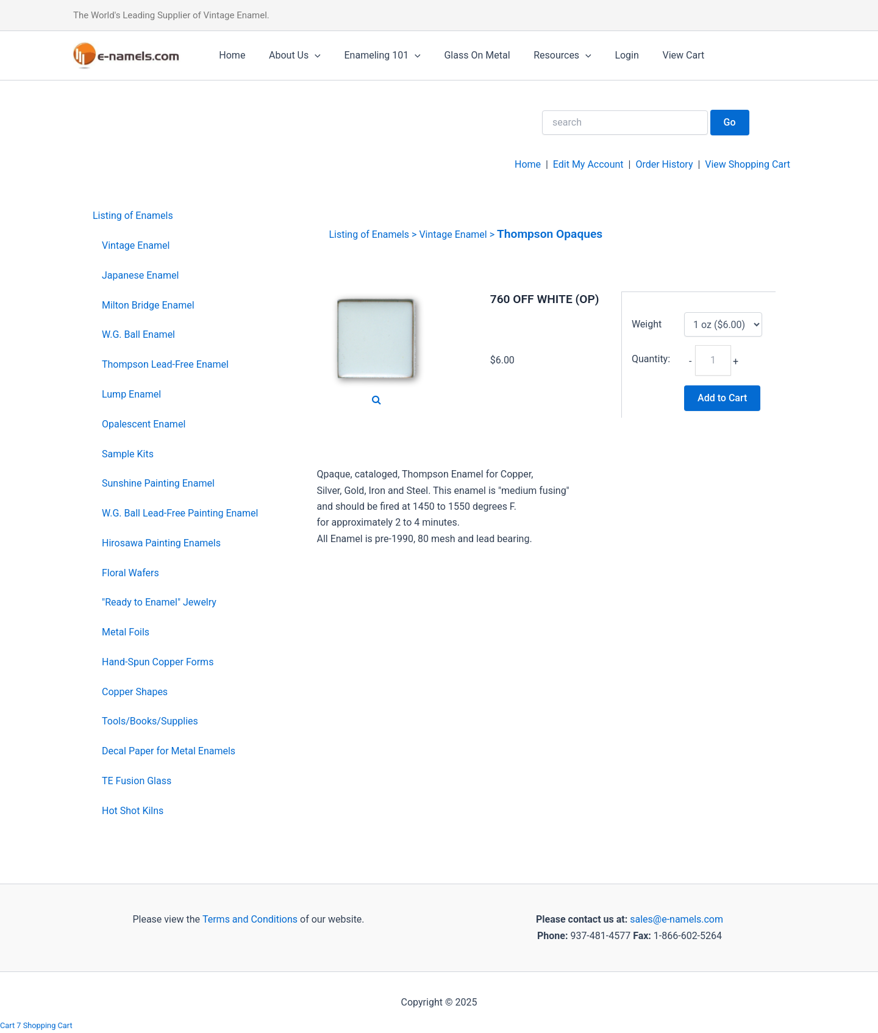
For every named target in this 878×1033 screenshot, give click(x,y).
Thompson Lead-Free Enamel (165, 364)
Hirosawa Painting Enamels (161, 543)
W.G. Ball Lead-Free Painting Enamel (180, 513)
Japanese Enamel (140, 275)
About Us (289, 55)
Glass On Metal (463, 55)
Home (230, 55)
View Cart (657, 55)
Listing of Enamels (133, 215)
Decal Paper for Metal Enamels (168, 751)
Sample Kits (128, 454)
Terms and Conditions (249, 919)
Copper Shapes (135, 692)
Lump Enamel (131, 394)
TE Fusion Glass (136, 781)
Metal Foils (125, 632)
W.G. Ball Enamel (138, 334)
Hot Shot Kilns (132, 811)
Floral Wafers (130, 573)
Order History (664, 164)
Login (604, 55)
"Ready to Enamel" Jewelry (159, 602)
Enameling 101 (372, 55)
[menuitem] (175, 216)
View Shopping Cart (747, 164)
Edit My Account (588, 164)
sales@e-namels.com (676, 919)
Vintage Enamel (136, 245)
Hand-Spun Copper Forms (157, 662)
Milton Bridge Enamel (148, 305)
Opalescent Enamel (143, 424)
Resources (544, 55)
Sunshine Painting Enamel (158, 483)
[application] (308, 55)
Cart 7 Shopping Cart (36, 1025)
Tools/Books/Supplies (150, 721)
